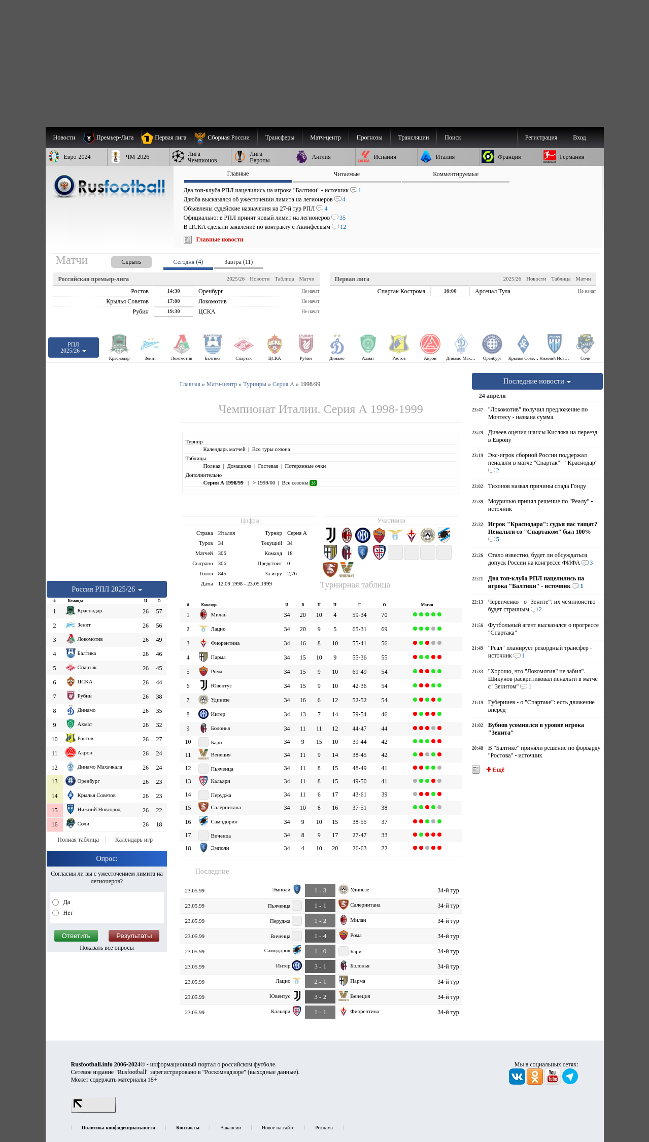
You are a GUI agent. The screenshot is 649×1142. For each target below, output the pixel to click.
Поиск (453, 137)
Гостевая (268, 466)
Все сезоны (299, 482)
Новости (259, 278)
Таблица (284, 278)
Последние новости (537, 381)
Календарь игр (134, 839)
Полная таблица (77, 839)
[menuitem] (225, 137)
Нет (67, 912)
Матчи (306, 278)
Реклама (324, 1127)
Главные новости (220, 239)
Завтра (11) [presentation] (238, 261)
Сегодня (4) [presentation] (188, 261)
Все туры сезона (271, 449)
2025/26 (236, 278)
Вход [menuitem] (579, 137)
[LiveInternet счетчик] (93, 1110)
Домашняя (239, 466)
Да (66, 902)
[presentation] (121, 260)
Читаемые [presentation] (347, 174)
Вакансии (230, 1127)
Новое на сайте (278, 1127)
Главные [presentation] (238, 173)
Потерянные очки (305, 466)
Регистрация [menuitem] (541, 137)
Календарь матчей (224, 449)
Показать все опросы (107, 947)
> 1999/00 (264, 482)
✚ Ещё (494, 769)
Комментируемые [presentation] (456, 174)
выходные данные (273, 1072)
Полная (211, 466)
